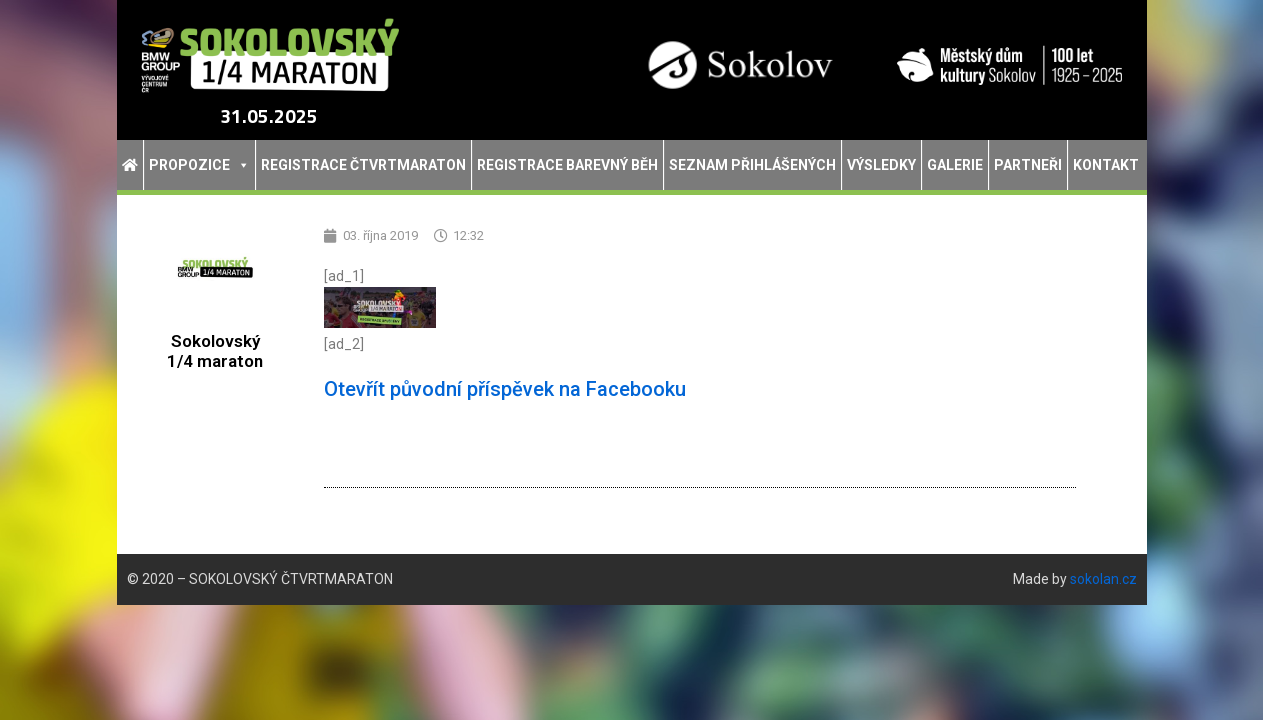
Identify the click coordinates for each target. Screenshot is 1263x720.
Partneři (1028, 165)
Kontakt (1106, 165)
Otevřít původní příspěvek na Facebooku (505, 389)
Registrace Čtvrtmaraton (363, 165)
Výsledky (881, 165)
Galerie (955, 165)
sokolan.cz (1103, 579)
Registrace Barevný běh (567, 165)
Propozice (199, 165)
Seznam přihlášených (752, 165)
